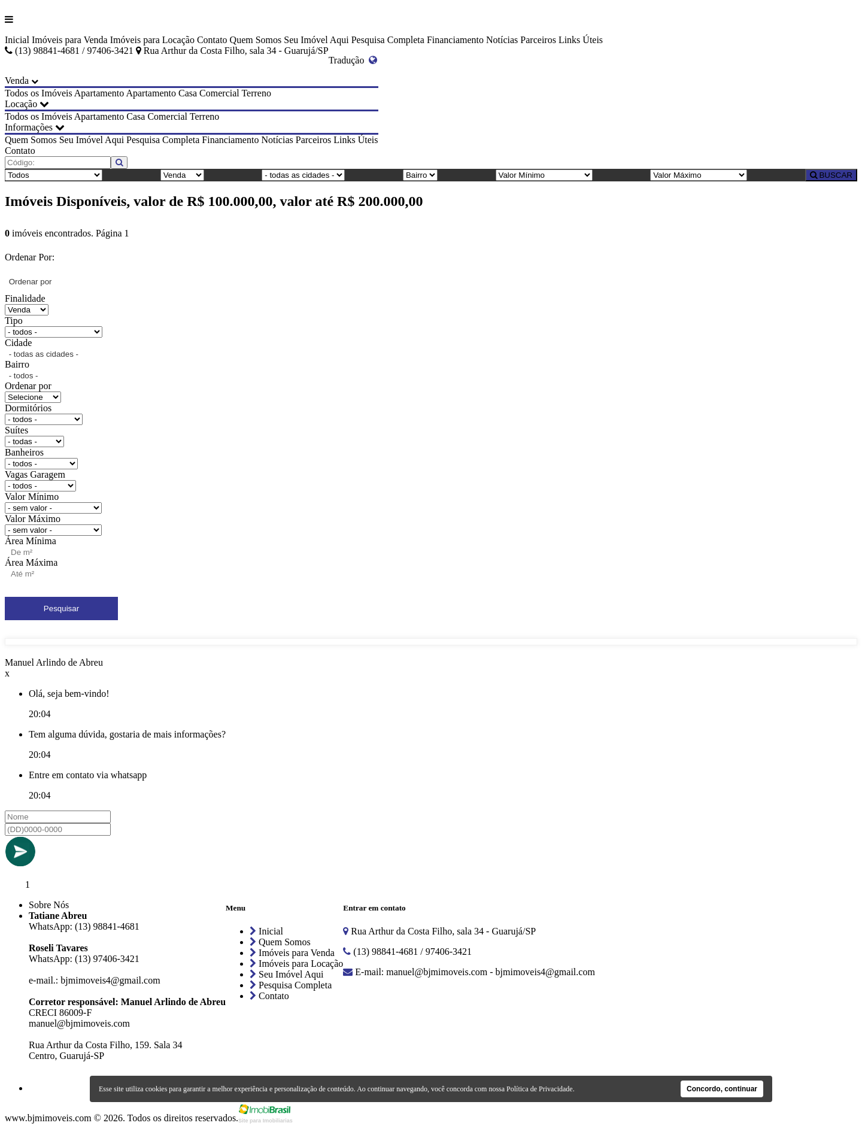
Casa (187, 93)
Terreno (256, 93)
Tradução (353, 60)
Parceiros (538, 40)
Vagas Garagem (35, 474)
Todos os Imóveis (38, 93)
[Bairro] (420, 175)
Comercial (219, 93)
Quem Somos (256, 40)
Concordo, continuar (722, 1089)
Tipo (14, 320)
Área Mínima (30, 541)
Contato (212, 40)
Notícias (502, 40)
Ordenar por (28, 386)
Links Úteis (581, 40)
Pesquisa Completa (387, 40)
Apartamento (99, 93)
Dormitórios (28, 408)
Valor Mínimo (32, 496)
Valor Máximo (32, 519)
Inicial (17, 40)
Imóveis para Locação (152, 40)
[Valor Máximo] (698, 175)
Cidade (18, 343)
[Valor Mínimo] (544, 175)
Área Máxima (31, 562)
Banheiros (24, 452)
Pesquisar (61, 608)
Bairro (17, 364)
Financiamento (455, 40)
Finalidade (25, 298)
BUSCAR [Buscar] (831, 175)
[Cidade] (303, 175)
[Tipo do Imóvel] (53, 175)
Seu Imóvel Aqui (316, 40)
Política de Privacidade (539, 1089)
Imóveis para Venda (70, 40)
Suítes (16, 430)
